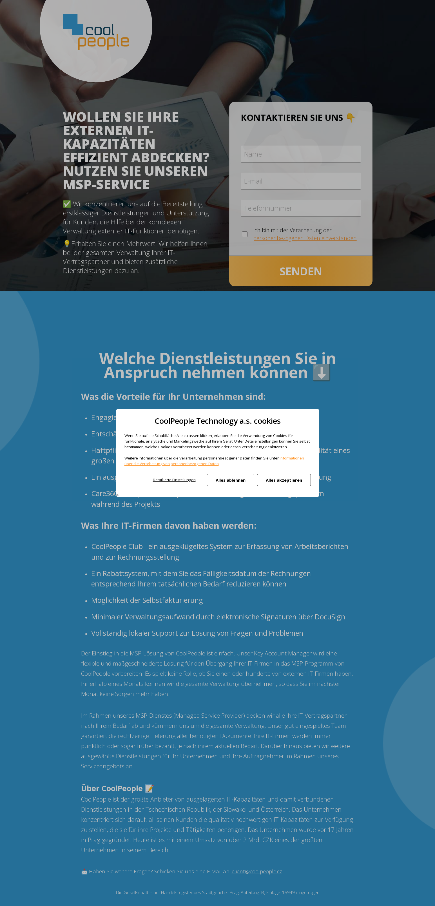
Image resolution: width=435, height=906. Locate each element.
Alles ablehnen (231, 480)
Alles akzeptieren (284, 480)
